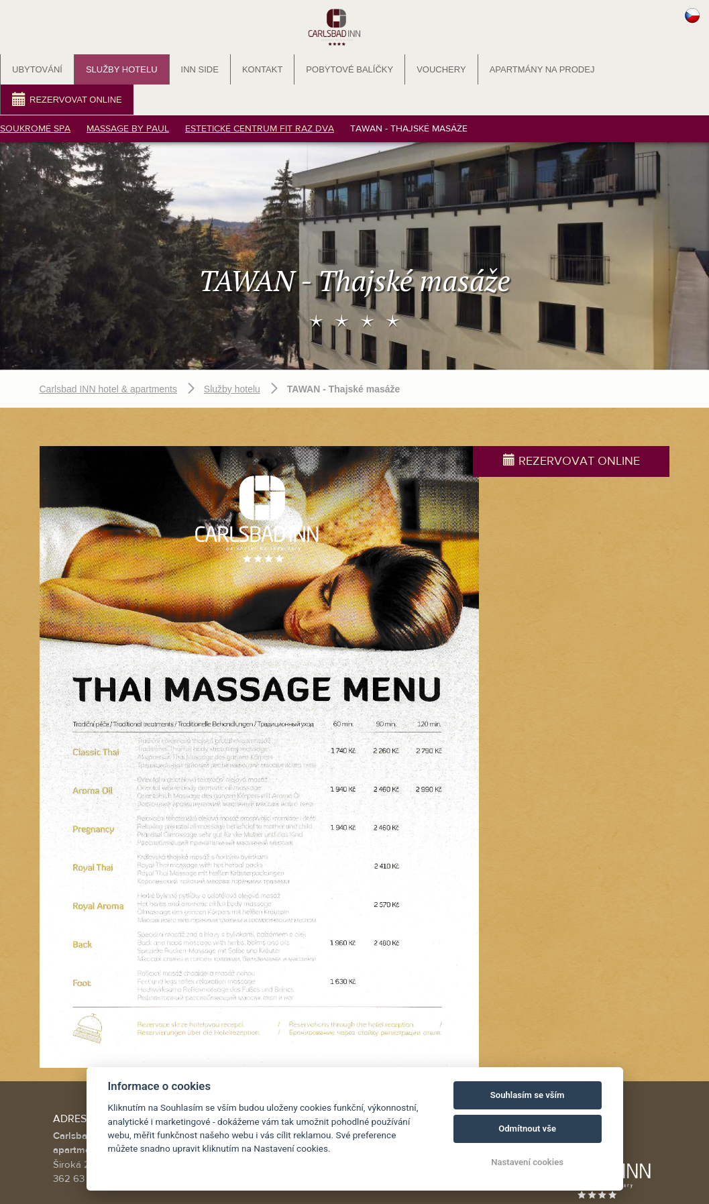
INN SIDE (200, 69)
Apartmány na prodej (542, 69)
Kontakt (262, 69)
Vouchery (441, 69)
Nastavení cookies (527, 1162)
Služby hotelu (122, 69)
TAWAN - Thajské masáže (409, 129)
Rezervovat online (67, 99)
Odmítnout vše (527, 1129)
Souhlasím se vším (527, 1095)
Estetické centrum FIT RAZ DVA (259, 129)
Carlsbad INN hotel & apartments (108, 361)
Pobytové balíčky (349, 69)
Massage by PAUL (128, 129)
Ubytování (37, 69)
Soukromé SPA (35, 129)
